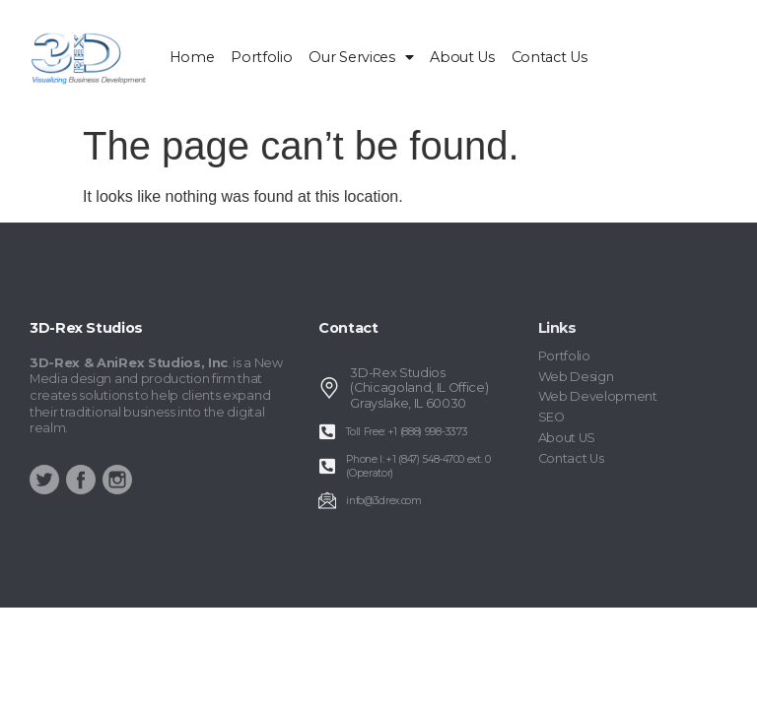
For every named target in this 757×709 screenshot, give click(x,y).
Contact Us (549, 57)
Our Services (361, 57)
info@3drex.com (384, 500)
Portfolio (261, 57)
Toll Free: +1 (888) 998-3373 (406, 431)
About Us (462, 57)
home (192, 57)
